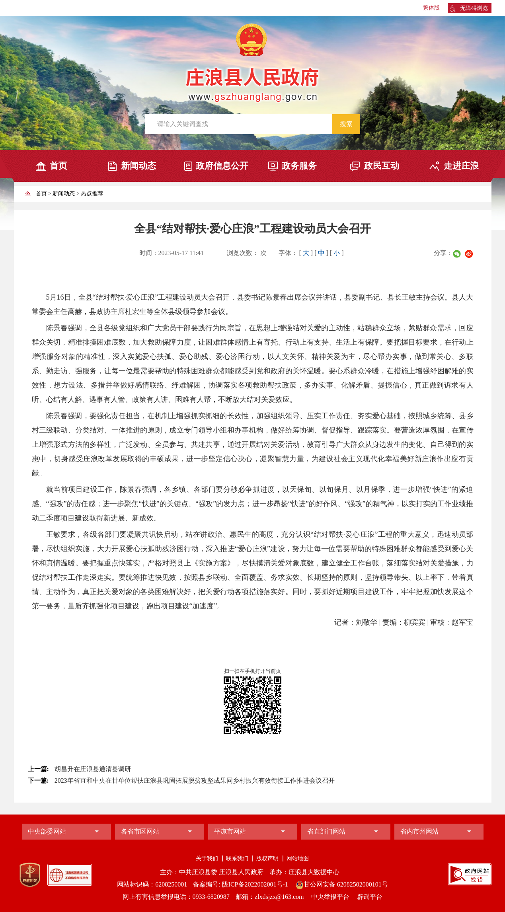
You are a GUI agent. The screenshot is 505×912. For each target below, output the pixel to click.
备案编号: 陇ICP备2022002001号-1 (240, 884)
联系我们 (237, 858)
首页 (58, 166)
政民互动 (381, 166)
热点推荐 (92, 194)
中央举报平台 (331, 896)
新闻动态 (138, 166)
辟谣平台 (369, 896)
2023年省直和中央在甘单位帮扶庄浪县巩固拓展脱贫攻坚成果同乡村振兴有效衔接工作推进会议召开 (195, 780)
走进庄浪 (461, 166)
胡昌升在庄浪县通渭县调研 (93, 769)
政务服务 (299, 166)
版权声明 (267, 858)
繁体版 (431, 8)
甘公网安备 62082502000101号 (342, 884)
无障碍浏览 (474, 8)
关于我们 (207, 858)
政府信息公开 (222, 166)
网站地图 (298, 858)
